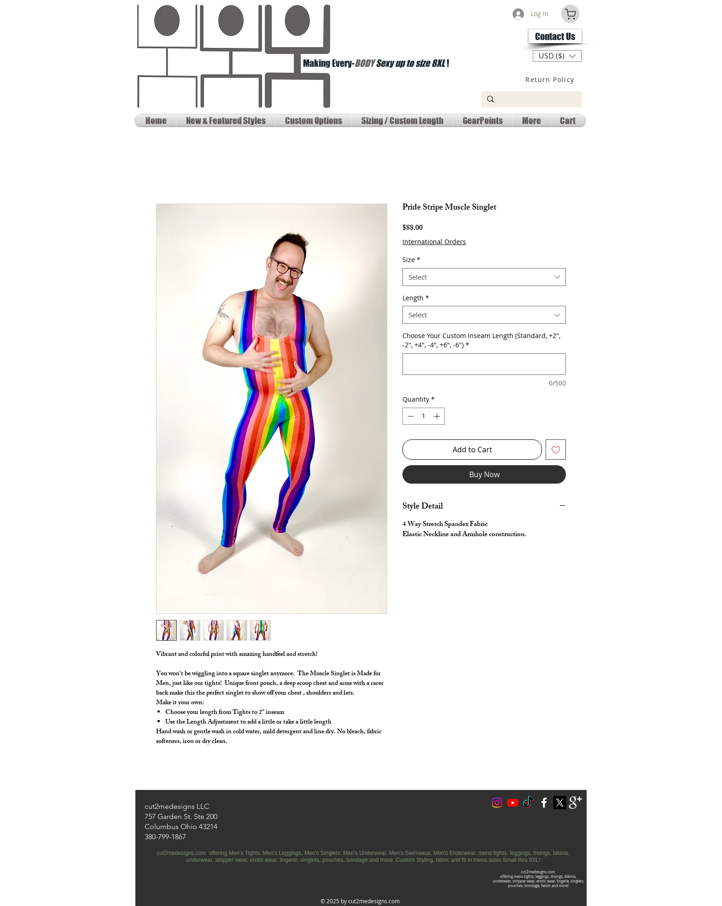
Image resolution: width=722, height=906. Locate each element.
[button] (557, 56)
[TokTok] (528, 802)
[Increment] (437, 416)
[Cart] (570, 14)
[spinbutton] (423, 416)
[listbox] (557, 56)
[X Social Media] (559, 802)
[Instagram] (497, 802)
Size (411, 259)
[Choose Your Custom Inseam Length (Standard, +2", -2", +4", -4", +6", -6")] (484, 364)
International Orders (434, 241)
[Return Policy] (551, 79)
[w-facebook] (544, 802)
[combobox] (484, 277)
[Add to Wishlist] (556, 449)
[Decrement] (409, 416)
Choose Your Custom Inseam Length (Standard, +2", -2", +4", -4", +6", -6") (481, 340)
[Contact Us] (555, 36)
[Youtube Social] (512, 802)
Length (415, 297)
